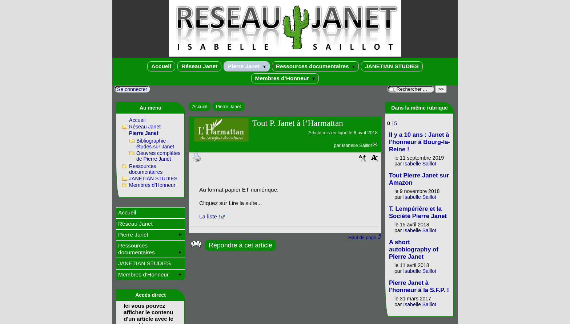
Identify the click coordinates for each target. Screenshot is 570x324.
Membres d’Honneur (285, 78)
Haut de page (362, 237)
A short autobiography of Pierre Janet (413, 249)
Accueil (161, 66)
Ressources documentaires (315, 66)
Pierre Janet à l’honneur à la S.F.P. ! (419, 286)
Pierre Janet (246, 66)
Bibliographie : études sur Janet (155, 143)
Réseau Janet (199, 66)
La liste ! (209, 216)
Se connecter (132, 89)
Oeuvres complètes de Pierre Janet (158, 156)
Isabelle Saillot (357, 145)
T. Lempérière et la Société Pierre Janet (418, 212)
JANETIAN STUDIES (392, 66)
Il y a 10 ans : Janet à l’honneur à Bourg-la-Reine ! (419, 142)
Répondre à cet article (240, 245)
